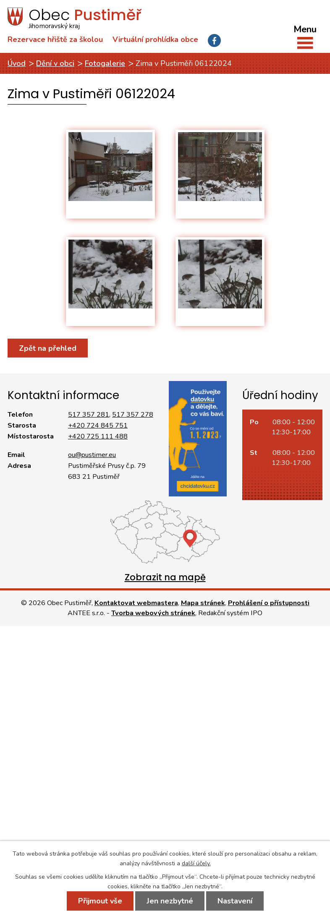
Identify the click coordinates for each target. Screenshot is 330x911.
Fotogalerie (105, 63)
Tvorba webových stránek (153, 613)
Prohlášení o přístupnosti (268, 603)
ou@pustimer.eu (92, 454)
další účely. (196, 863)
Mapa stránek (203, 603)
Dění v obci (55, 63)
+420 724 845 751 (98, 425)
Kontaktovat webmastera (136, 603)
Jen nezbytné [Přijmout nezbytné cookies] (170, 901)
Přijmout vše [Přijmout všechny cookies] (100, 901)
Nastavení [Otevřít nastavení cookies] (234, 901)
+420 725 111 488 (98, 436)
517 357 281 (88, 414)
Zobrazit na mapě (165, 577)
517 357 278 (132, 414)
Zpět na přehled (47, 348)
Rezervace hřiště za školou (55, 39)
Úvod (17, 63)
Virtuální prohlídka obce (155, 39)
